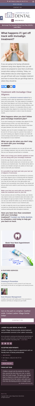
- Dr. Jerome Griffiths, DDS (25, 383)
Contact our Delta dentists (21, 217)
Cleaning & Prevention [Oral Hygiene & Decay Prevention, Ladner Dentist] (9, 281)
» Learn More (24, 339)
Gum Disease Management (11, 297)
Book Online (17, 4)
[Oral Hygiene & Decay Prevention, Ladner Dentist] (4, 276)
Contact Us (17, 7)
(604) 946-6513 (19, 20)
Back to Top (4, 393)
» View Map (4, 360)
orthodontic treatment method (19, 97)
